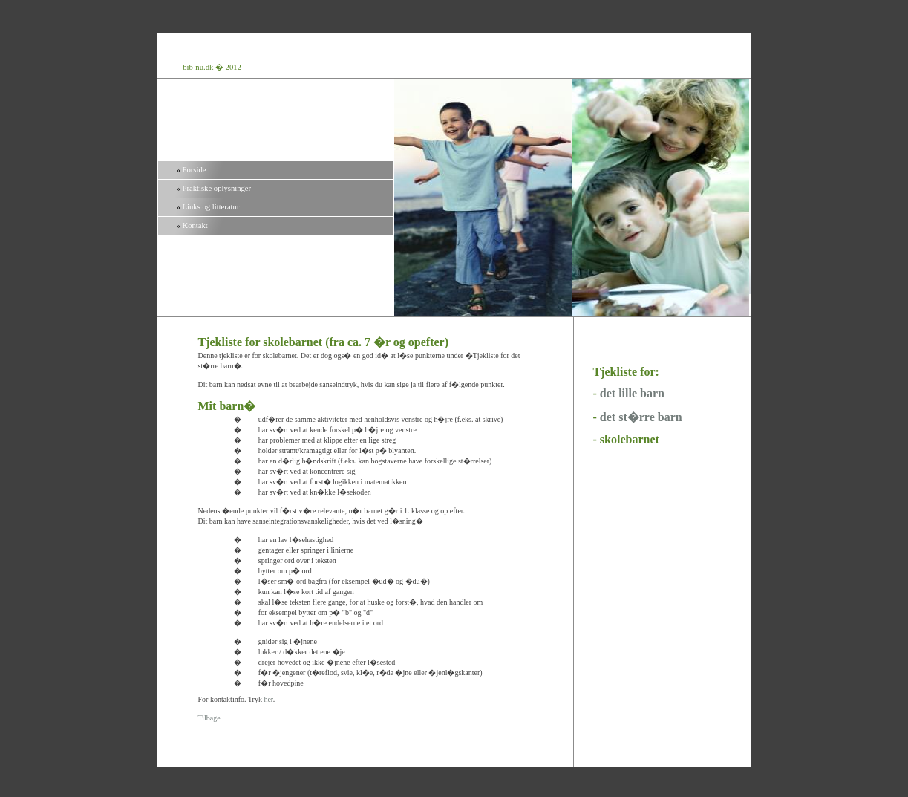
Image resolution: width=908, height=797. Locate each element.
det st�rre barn (641, 417)
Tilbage (209, 718)
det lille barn (632, 393)
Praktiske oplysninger (217, 188)
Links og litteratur (211, 207)
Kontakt (195, 225)
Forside (194, 170)
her (268, 699)
